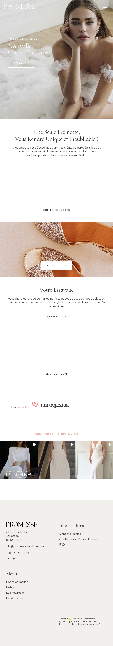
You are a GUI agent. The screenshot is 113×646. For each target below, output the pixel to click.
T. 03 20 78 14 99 (17, 553)
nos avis (22, 407)
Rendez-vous (57, 316)
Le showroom (56, 373)
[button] (19, 460)
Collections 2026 (56, 210)
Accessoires (56, 265)
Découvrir (22, 63)
